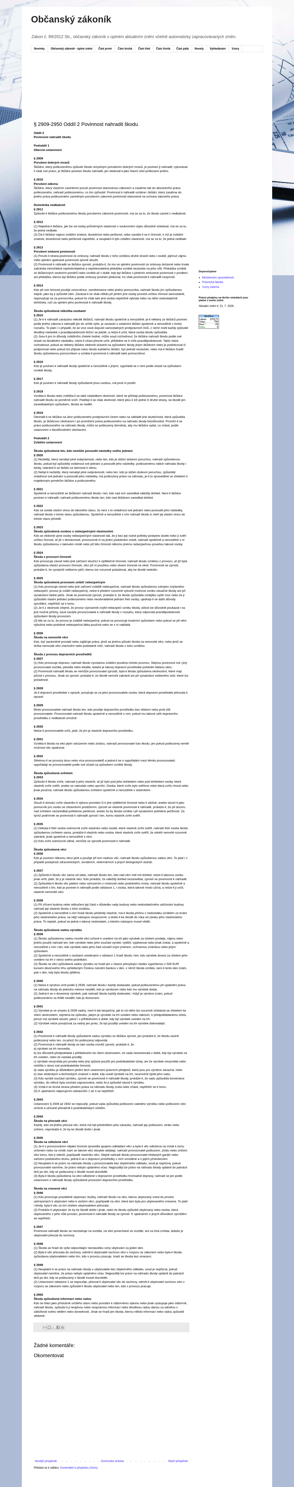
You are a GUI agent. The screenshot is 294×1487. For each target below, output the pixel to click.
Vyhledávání (218, 48)
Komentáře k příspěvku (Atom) (79, 1467)
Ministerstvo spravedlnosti (218, 277)
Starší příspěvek (178, 1461)
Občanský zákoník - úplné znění (71, 48)
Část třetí (144, 48)
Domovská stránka (112, 1461)
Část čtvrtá (163, 48)
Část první (105, 48)
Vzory (235, 48)
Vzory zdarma (210, 287)
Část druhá (125, 48)
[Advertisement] (121, 69)
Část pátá (182, 48)
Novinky (39, 48)
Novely (199, 48)
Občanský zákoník (71, 19)
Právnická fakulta (212, 282)
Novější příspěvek (46, 1461)
